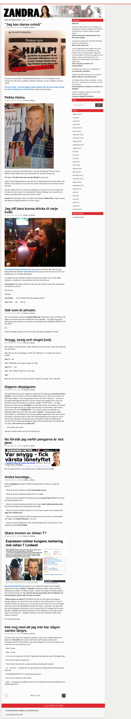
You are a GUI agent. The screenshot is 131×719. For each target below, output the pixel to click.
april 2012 (76, 162)
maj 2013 (76, 118)
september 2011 (78, 185)
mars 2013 (76, 124)
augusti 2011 (77, 189)
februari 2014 (77, 114)
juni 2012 (76, 155)
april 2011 (76, 202)
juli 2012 (75, 151)
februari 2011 (77, 209)
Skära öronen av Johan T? (25, 533)
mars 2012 (76, 165)
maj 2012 (76, 158)
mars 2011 (76, 206)
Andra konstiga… (18, 477)
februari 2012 (77, 168)
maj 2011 (76, 199)
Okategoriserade (78, 217)
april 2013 (76, 121)
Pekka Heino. (15, 97)
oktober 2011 (77, 182)
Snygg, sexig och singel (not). (28, 340)
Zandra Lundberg (29, 27)
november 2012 (78, 138)
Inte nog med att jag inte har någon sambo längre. (32, 628)
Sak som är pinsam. (20, 310)
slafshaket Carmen (31, 272)
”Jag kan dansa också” (23, 24)
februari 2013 (77, 128)
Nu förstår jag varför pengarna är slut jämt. (34, 441)
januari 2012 (77, 172)
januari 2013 (77, 131)
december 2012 (78, 134)
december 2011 (78, 175)
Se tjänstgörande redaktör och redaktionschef (21, 710)
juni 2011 (76, 196)
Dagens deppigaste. (20, 387)
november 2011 (78, 178)
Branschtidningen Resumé (15, 586)
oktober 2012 (77, 141)
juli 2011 (75, 192)
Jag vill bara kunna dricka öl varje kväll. (31, 210)
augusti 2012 (77, 148)
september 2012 (78, 145)
